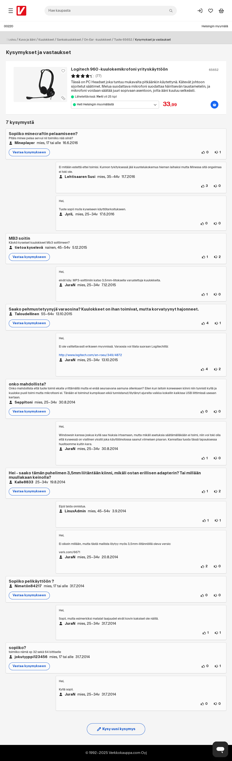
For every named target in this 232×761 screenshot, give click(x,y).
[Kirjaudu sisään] (200, 11)
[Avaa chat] (220, 749)
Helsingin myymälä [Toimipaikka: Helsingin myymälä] (215, 26)
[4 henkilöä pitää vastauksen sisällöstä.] (204, 369)
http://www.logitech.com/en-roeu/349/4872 (90, 355)
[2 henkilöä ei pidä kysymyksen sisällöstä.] (217, 257)
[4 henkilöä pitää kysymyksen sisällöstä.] (205, 323)
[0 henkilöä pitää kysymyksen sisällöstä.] (205, 152)
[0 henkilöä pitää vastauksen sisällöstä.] (204, 224)
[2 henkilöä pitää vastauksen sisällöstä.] (204, 566)
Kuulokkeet (46, 39)
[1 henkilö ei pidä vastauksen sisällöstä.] (217, 520)
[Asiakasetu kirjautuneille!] (63, 71)
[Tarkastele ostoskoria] (221, 11)
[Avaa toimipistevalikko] (115, 105)
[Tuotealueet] (11, 11)
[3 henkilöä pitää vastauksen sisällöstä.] (204, 186)
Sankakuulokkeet (69, 39)
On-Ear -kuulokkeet (97, 39)
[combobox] (111, 11)
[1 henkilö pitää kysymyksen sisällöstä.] (204, 257)
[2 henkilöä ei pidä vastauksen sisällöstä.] (217, 369)
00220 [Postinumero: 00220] (8, 26)
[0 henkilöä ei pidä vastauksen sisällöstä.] (217, 186)
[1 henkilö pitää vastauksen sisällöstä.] (204, 294)
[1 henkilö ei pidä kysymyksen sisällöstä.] (217, 152)
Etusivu (11, 39)
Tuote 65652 (123, 39)
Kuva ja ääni (27, 39)
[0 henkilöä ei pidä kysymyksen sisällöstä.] (217, 412)
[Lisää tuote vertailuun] (63, 98)
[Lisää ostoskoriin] (214, 105)
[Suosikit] (210, 11)
